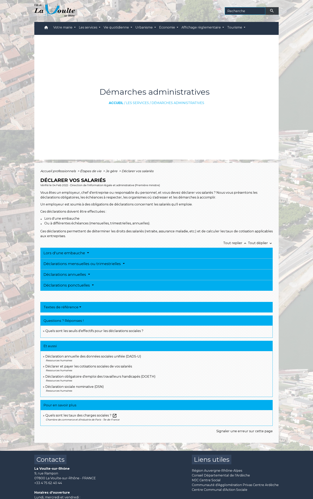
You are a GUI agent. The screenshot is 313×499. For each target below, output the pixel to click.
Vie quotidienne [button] (117, 27)
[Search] (245, 11)
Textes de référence (61, 307)
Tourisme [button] (235, 27)
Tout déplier (260, 243)
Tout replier (235, 243)
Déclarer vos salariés (138, 171)
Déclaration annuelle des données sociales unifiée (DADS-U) (93, 356)
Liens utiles (211, 459)
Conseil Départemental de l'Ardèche (221, 475)
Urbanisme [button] (144, 27)
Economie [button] (167, 27)
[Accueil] (54, 11)
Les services (137, 103)
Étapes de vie (91, 171)
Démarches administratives (178, 103)
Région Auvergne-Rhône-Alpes (217, 470)
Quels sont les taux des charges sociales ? (81, 415)
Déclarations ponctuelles (67, 285)
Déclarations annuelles (65, 274)
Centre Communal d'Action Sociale (219, 490)
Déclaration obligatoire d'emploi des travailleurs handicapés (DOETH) (100, 376)
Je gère (112, 171)
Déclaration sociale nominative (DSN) (74, 387)
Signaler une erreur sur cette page (244, 431)
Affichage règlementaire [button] (201, 27)
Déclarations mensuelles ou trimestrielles (83, 263)
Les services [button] (88, 27)
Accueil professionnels (58, 171)
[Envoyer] (272, 11)
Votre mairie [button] (63, 27)
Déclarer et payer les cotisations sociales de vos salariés (88, 366)
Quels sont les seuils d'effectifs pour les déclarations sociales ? (94, 331)
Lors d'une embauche (65, 253)
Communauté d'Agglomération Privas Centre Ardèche (235, 485)
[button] (46, 28)
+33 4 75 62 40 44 (48, 483)
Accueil (116, 103)
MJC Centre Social (206, 480)
